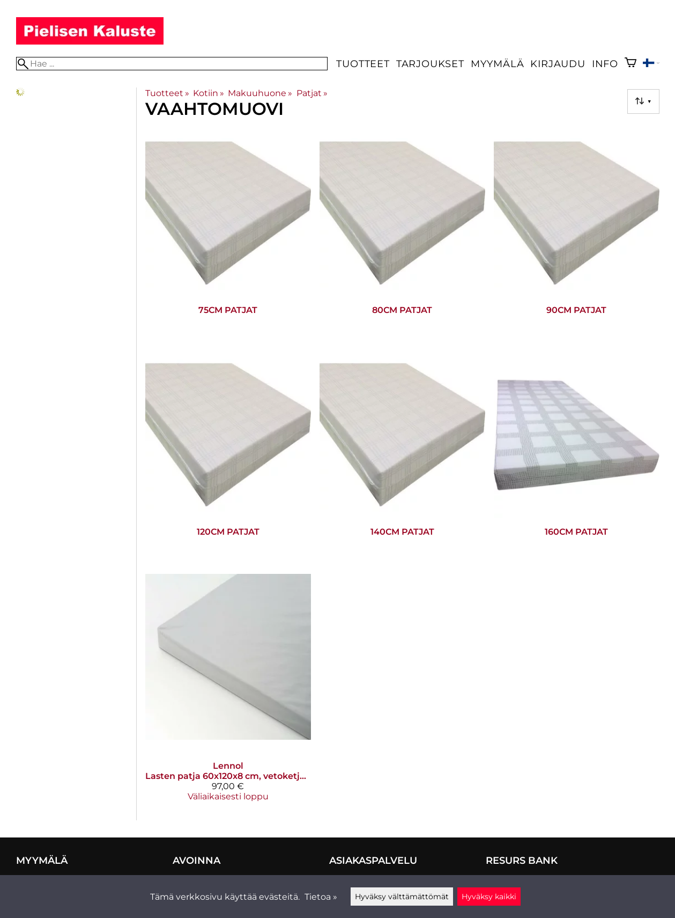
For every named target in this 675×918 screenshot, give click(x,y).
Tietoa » (321, 897)
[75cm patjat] (228, 237)
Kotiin (208, 93)
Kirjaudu (557, 63)
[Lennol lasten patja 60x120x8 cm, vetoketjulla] (228, 692)
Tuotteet (362, 63)
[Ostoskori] (630, 63)
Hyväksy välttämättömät (402, 896)
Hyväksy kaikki (489, 896)
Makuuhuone (260, 93)
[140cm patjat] (402, 458)
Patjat (312, 93)
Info (605, 63)
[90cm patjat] (576, 237)
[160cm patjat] (576, 458)
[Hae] (172, 63)
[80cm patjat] (402, 237)
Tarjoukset (430, 63)
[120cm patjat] (228, 458)
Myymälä (497, 63)
